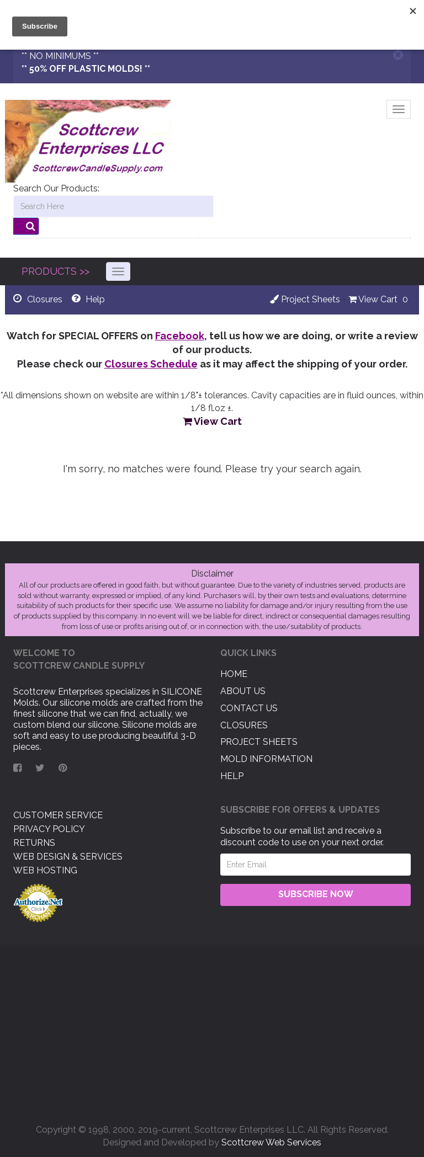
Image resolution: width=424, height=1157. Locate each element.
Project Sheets (305, 299)
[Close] (398, 55)
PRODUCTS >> (55, 271)
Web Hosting (45, 870)
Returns (34, 843)
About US (243, 691)
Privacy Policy (49, 829)
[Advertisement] (212, 1030)
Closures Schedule (151, 364)
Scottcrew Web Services (271, 1142)
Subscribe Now (315, 894)
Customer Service (58, 815)
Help (231, 776)
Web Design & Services (68, 856)
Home (233, 674)
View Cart (373, 299)
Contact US (249, 708)
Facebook (179, 336)
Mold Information (266, 759)
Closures (244, 725)
